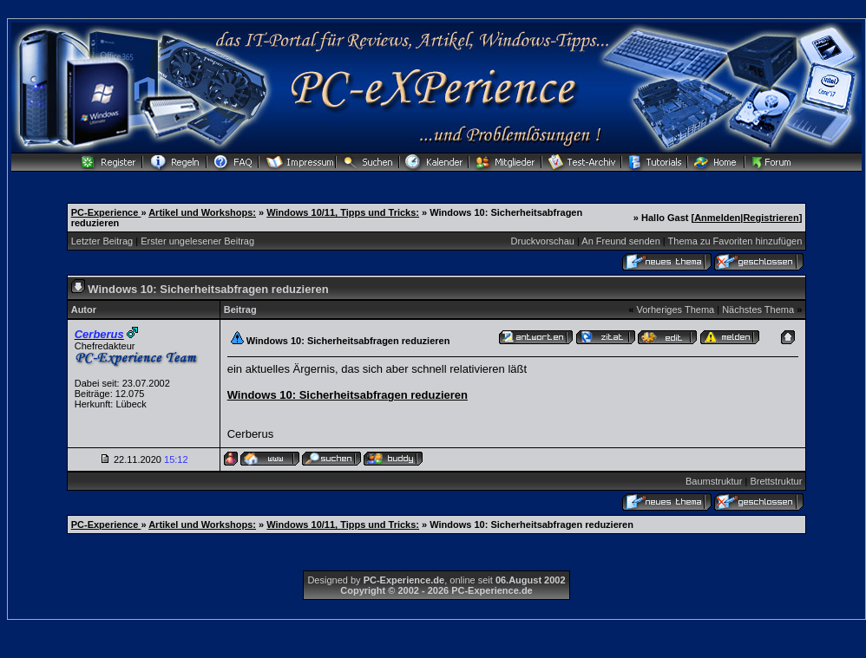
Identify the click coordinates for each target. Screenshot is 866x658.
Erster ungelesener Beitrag (197, 241)
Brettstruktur (776, 481)
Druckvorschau (542, 241)
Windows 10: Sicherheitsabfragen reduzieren (347, 394)
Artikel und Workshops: (202, 212)
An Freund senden (620, 241)
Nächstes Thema (758, 309)
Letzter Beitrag (102, 241)
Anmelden (717, 217)
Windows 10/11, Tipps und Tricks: (342, 212)
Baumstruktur (714, 481)
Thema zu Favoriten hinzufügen (735, 241)
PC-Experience (106, 212)
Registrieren (770, 217)
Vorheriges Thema (675, 309)
